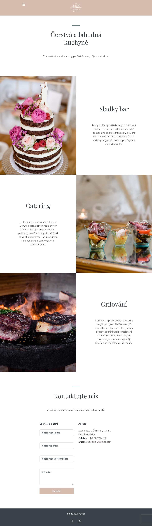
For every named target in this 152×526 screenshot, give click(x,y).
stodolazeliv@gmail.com (98, 441)
